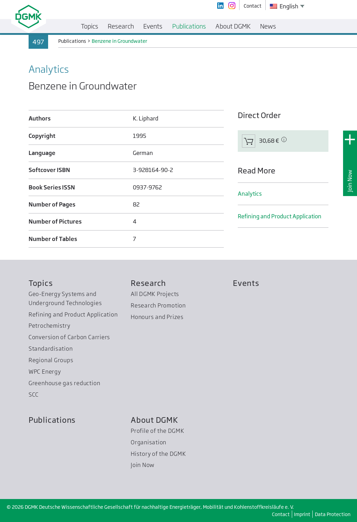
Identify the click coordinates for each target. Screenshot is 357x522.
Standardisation (51, 348)
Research (148, 283)
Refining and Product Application (279, 216)
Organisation (148, 442)
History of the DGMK (158, 453)
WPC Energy (45, 371)
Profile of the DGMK (157, 430)
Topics (41, 283)
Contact (281, 514)
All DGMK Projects (155, 293)
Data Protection (332, 514)
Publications (52, 419)
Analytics (250, 193)
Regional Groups (51, 360)
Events (246, 283)
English (284, 6)
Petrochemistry (49, 325)
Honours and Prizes (157, 316)
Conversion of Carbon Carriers (69, 337)
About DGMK (154, 419)
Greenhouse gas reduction (64, 383)
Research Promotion (158, 305)
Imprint (302, 514)
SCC (34, 394)
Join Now (349, 181)
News (268, 26)
